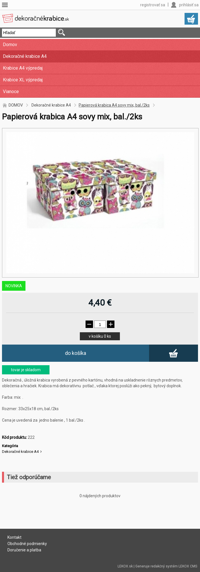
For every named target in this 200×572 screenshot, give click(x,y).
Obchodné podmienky (27, 543)
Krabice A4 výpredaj (23, 68)
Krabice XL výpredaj (23, 79)
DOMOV (16, 105)
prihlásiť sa (189, 5)
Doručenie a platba (24, 550)
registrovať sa (152, 5)
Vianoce (11, 91)
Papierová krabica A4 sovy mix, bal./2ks (114, 105)
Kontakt (14, 537)
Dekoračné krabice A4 (25, 56)
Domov (10, 44)
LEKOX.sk (125, 566)
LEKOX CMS (188, 566)
